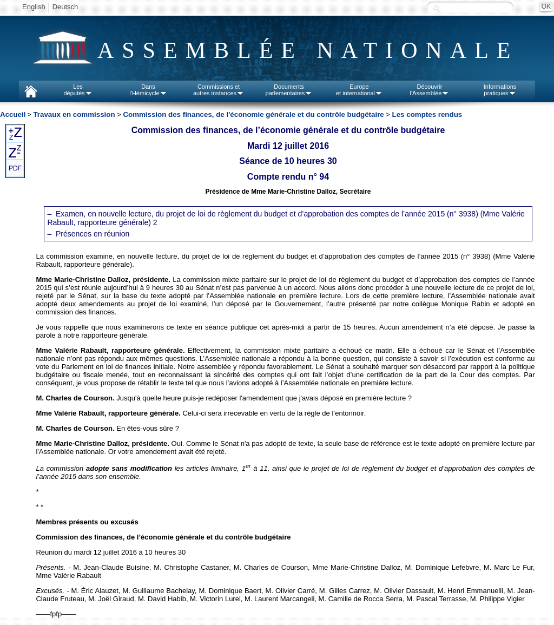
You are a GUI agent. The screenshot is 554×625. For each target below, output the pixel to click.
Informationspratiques (500, 89)
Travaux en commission (74, 114)
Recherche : (436, 7)
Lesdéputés (77, 89)
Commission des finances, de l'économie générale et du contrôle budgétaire (253, 114)
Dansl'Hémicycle (148, 89)
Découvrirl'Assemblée (430, 89)
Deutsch (65, 7)
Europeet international (359, 89)
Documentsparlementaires (289, 89)
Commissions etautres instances (218, 89)
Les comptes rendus (427, 114)
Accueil (12, 114)
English (33, 7)
